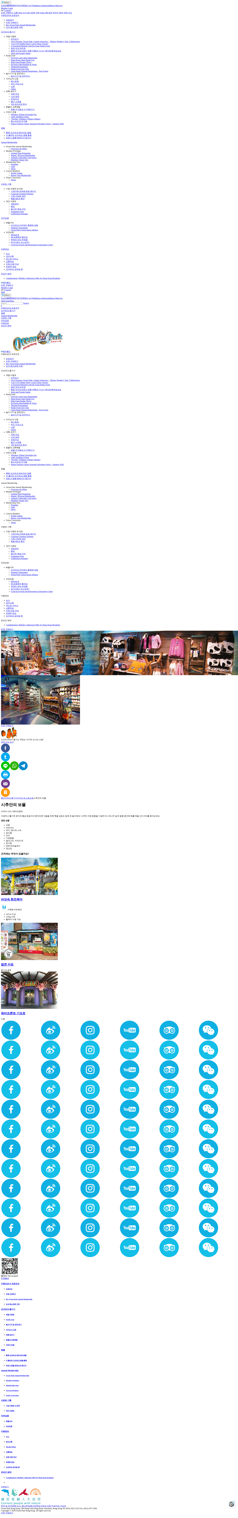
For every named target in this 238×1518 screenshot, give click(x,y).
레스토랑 (15, 81)
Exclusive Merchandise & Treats (24, 64)
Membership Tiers (12, 1385)
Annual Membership (9, 142)
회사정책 (34, 1506)
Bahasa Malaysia (55, 6)
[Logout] (7, 10)
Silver (13, 169)
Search (26, 303)
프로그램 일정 (46, 13)
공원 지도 (68, 13)
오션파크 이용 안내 (47, 1506)
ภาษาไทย (31, 6)
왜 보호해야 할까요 (19, 237)
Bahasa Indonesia (42, 6)
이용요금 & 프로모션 (10, 15)
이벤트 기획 (6, 184)
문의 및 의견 (6, 1506)
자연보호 (5, 218)
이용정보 (5, 249)
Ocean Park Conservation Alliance (24, 230)
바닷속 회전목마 (11, 899)
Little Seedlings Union (20, 117)
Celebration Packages (19, 214)
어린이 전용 (10, 1345)
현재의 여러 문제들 (19, 240)
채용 (3, 292)
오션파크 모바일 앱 (14, 269)
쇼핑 (13, 86)
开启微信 (5, 1278)
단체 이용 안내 (12, 264)
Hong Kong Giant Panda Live (22, 60)
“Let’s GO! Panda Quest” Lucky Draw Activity (29, 44)
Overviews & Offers (19, 149)
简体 (13, 6)
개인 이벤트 (10, 1411)
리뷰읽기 (5, 1487)
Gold (13, 166)
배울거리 (9, 1421)
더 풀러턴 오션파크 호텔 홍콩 (19, 135)
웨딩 (13, 206)
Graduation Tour (17, 212)
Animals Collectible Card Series (23, 158)
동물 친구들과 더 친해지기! (23, 109)
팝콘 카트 (7, 964)
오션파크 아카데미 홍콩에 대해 (24, 225)
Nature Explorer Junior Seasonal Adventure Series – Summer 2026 (37, 124)
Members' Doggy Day (19, 160)
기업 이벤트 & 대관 (13, 1406)
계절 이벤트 (10, 1314)
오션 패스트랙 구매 (31, 13)
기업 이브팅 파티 (18, 196)
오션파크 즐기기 (8, 32)
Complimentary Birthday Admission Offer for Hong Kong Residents (33, 278)
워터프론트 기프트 (13, 1013)
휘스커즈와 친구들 (19, 121)
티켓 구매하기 (7, 13)
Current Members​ (12, 1390)
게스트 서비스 (12, 259)
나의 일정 (15, 96)
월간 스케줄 (16, 102)
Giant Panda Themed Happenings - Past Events (29, 71)
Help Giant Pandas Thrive (21, 62)
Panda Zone (10, 1320)
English (4, 6)
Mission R (15, 235)
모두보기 (15, 39)
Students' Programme (19, 228)
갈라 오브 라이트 (18, 48)
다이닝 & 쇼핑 (23, 798)
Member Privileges (12, 1380)
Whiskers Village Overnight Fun (24, 114)
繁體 (9, 6)
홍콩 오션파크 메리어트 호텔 (18, 133)
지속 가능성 (61, 1506)
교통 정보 (18, 13)
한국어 (18, 6)
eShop (13, 89)
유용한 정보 (11, 267)
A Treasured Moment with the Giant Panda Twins (30, 46)
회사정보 (26, 1506)
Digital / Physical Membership (23, 155)
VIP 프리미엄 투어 (19, 104)
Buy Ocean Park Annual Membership (21, 25)
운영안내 (15, 99)
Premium (14, 164)
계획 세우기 (10, 1335)
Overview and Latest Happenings (24, 58)
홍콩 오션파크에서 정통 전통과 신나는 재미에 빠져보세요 (36, 51)
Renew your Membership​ (21, 175)
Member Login (7, 8)
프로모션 (10, 20)
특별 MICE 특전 (18, 199)
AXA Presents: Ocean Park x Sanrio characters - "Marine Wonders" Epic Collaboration (45, 42)
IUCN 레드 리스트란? (20, 242)
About (13, 180)
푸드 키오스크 (17, 84)
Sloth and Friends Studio (20, 53)
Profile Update (16, 173)
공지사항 (10, 256)
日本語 (24, 6)
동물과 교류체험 (12, 1340)
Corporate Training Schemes (22, 194)
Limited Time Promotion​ (20, 153)
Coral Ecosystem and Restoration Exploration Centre (32, 245)
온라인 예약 (58, 13)
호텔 (3, 128)
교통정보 (10, 261)
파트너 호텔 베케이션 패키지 (18, 138)
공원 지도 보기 (7, 742)
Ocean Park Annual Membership (17, 1375)
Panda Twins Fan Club (20, 69)
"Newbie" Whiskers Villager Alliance (25, 119)
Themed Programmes (19, 67)
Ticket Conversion (12, 1395)
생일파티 (15, 204)
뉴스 (8, 254)
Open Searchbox (7, 301)
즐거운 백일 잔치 (18, 209)
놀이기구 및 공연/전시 (20, 76)
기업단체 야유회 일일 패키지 (23, 191)
